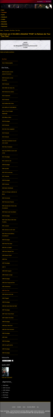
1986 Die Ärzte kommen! (8, 329)
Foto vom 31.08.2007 (7, 377)
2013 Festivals (5, 133)
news (24, 407)
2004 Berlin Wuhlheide (7, 188)
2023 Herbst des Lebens (8, 91)
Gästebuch (4, 17)
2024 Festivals (5, 84)
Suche (3, 14)
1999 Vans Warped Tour (8, 251)
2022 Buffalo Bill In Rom (8, 103)
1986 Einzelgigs (6, 321)
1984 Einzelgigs (6, 341)
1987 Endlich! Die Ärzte (7, 317)
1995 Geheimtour (6, 286)
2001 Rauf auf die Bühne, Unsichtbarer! (8, 234)
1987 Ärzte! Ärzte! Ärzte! (8, 313)
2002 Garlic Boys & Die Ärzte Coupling (9, 221)
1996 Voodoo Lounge (7, 274)
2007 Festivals (5, 176)
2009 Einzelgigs (6, 164)
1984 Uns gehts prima (7, 345)
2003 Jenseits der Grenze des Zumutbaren (9, 207)
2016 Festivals (5, 125)
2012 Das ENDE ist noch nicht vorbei (9, 152)
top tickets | (40, 1)
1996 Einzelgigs (6, 278)
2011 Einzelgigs (6, 156)
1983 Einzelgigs (6, 349)
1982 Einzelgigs (6, 352)
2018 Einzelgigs (6, 121)
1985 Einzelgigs (6, 333)
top (37, 407)
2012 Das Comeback (7, 146)
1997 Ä (4, 267)
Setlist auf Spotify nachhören (7, 52)
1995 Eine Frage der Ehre (8, 282)
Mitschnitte (4, 24)
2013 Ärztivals (5, 136)
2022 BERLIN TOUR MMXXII (9, 107)
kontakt (19, 407)
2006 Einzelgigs (6, 180)
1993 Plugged (5, 298)
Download (4, 21)
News (2, 10)
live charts (48, 1)
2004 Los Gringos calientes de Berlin (9, 193)
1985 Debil (4, 337)
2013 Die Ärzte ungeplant (8, 129)
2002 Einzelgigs (6, 215)
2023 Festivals (5, 99)
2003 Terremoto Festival (8, 202)
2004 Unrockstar (6, 198)
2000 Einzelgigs (6, 239)
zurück (13, 407)
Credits (3, 19)
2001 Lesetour (5, 225)
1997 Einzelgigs (6, 263)
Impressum (4, 26)
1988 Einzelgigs (6, 302)
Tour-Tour (17, 30)
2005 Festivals (5, 184)
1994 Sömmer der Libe (7, 294)
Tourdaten (4, 12)
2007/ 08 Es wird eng (7, 172)
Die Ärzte (4, 59)
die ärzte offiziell (31, 407)
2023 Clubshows (6, 95)
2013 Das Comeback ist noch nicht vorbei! (9, 142)
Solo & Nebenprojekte (7, 63)
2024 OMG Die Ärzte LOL (8, 87)
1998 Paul (4, 259)
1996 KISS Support (6, 271)
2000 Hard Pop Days (7, 243)
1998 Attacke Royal (6, 255)
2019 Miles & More (6, 117)
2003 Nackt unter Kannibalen (9, 212)
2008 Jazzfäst (5, 168)
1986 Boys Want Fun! (7, 325)
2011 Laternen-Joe (6, 160)
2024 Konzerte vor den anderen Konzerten (7, 73)
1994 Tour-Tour (5, 290)
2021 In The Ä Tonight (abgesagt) (7, 112)
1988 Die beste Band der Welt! (9, 306)
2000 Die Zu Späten (7, 247)
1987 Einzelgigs (6, 310)
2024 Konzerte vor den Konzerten (7, 79)
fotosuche (5, 357)
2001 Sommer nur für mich (8, 229)
